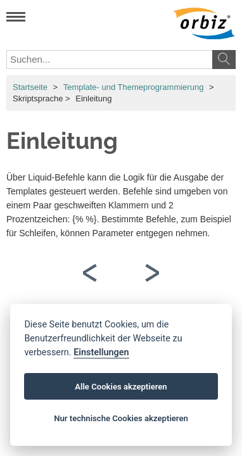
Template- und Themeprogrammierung (133, 87)
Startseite (30, 87)
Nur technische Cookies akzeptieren (121, 418)
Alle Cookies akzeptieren (121, 386)
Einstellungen (101, 352)
